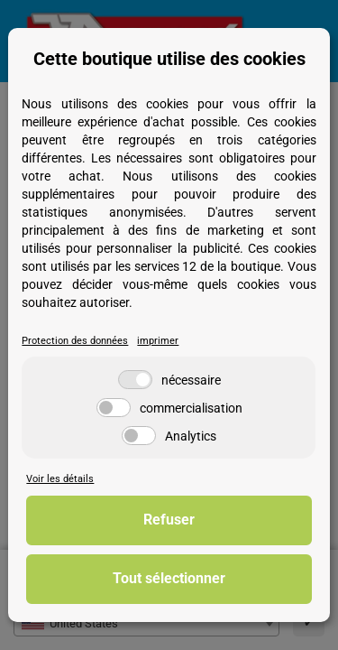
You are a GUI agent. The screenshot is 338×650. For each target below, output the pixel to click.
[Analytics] (139, 435)
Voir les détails (60, 479)
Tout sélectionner (169, 578)
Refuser (169, 519)
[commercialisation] (113, 407)
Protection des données (75, 341)
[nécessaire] (135, 379)
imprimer (157, 341)
